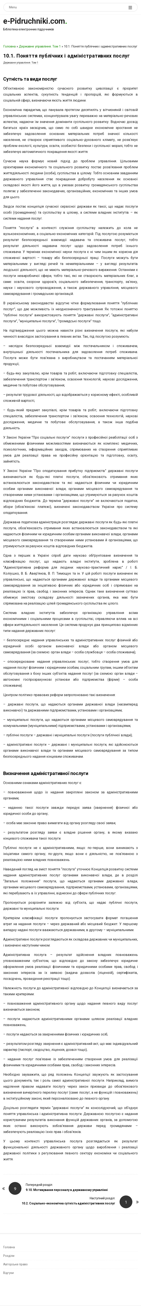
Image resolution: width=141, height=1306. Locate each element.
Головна (9, 46)
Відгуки (8, 1273)
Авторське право (15, 1264)
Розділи (8, 1255)
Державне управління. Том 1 (40, 46)
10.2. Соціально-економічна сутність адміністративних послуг (68, 1203)
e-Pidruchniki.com (34, 21)
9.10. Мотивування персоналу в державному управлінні (67, 1190)
